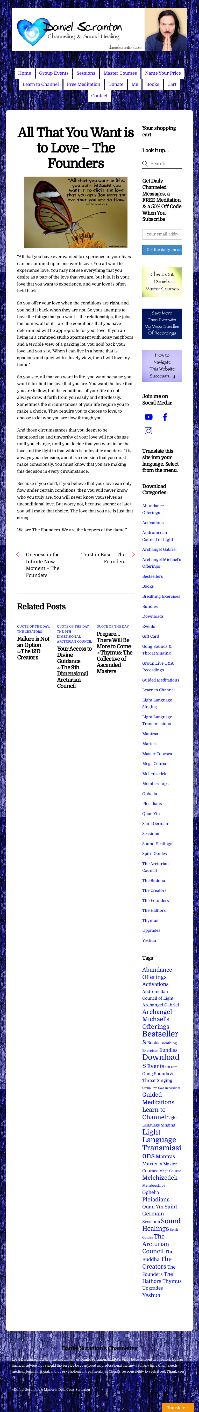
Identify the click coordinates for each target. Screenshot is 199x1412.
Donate (115, 84)
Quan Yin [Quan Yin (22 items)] (153, 1206)
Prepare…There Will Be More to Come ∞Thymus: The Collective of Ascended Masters (114, 652)
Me (135, 84)
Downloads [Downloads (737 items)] (161, 1061)
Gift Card (150, 636)
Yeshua (149, 940)
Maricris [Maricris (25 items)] (152, 1163)
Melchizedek (154, 773)
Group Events (54, 73)
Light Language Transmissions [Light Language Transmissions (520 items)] (161, 1144)
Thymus (150, 920)
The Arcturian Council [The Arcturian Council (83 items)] (155, 1244)
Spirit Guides (154, 853)
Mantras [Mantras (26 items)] (165, 1156)
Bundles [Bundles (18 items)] (168, 1050)
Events (148, 626)
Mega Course (154, 763)
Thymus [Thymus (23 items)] (172, 1281)
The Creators (29, 632)
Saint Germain (155, 823)
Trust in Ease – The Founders (103, 558)
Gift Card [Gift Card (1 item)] (171, 1067)
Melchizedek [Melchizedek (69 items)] (159, 1177)
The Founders (155, 900)
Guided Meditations (160, 680)
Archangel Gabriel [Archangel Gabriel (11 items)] (160, 1005)
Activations (153, 522)
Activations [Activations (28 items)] (155, 984)
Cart (171, 84)
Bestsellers (152, 576)
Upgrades (151, 930)
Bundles (150, 606)
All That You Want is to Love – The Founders (75, 148)
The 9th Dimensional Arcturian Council (74, 636)
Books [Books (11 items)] (153, 1042)
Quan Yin (151, 813)
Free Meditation (83, 84)
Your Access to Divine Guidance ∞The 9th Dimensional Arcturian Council (74, 667)
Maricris (150, 743)
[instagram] (149, 431)
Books (152, 84)
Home (24, 73)
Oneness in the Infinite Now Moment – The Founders (43, 565)
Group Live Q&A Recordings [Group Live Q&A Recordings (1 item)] (161, 1088)
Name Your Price (163, 73)
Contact (99, 95)
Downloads (153, 616)
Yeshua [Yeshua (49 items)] (151, 1295)
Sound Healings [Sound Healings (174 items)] (161, 1225)
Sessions (86, 73)
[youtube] (149, 417)
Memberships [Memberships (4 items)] (153, 1185)
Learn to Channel (41, 84)
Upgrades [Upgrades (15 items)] (152, 1288)
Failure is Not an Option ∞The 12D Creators (33, 648)
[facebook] (166, 417)
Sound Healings (157, 843)
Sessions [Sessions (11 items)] (151, 1221)
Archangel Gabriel (159, 549)
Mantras (150, 734)
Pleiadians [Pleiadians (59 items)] (156, 1200)
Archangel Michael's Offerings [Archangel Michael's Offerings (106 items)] (157, 1019)
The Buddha (153, 880)
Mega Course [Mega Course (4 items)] (170, 1171)
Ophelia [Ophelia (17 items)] (150, 1192)
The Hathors (154, 910)
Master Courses (120, 73)
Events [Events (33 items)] (155, 1066)
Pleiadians (152, 803)
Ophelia (149, 793)
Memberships (155, 783)
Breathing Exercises (161, 596)
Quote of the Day (33, 626)
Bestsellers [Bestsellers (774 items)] (160, 1038)
